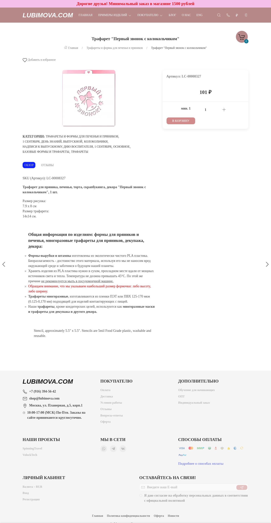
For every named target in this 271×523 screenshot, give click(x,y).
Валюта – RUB (32, 487)
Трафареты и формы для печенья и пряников (82, 136)
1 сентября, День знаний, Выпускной (52, 141)
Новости (173, 515)
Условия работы (111, 403)
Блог (172, 15)
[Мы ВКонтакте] (123, 449)
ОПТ (182, 397)
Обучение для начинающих (197, 391)
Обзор (28, 165)
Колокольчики (96, 141)
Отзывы (47, 165)
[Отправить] (241, 488)
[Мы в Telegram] (113, 449)
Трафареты (79, 151)
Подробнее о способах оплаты (201, 464)
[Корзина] (241, 35)
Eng (199, 15)
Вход (26, 493)
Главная (86, 15)
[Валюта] (237, 15)
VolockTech (30, 455)
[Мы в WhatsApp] (103, 449)
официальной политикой (166, 501)
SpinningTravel (32, 449)
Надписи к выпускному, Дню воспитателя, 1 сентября (67, 146)
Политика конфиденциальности (128, 515)
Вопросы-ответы (111, 416)
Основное (121, 146)
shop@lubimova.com (44, 398)
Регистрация (31, 500)
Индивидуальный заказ (194, 403)
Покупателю (150, 15)
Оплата (105, 391)
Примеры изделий (115, 15)
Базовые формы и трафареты (46, 151)
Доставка (106, 397)
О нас (186, 15)
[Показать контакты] (228, 15)
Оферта (105, 422)
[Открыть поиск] (219, 15)
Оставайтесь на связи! (167, 477)
